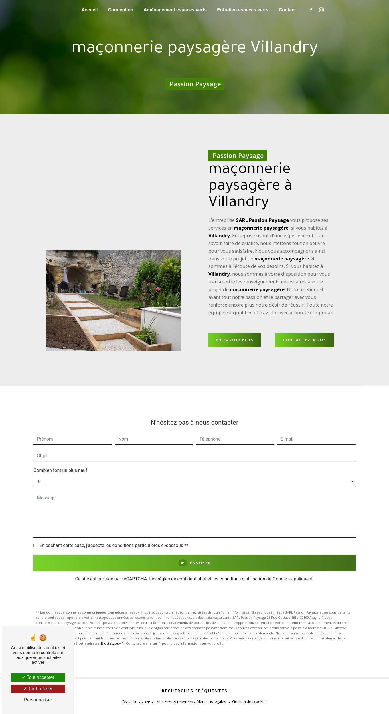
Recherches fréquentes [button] (195, 691)
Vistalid (131, 701)
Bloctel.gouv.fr (112, 637)
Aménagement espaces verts (175, 9)
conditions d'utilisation (242, 573)
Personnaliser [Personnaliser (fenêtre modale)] (38, 699)
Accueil (90, 9)
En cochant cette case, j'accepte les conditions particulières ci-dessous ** (113, 539)
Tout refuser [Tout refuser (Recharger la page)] (38, 688)
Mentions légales (211, 701)
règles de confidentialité (182, 573)
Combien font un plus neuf (60, 464)
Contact (287, 9)
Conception (120, 9)
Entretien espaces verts (242, 9)
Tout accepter (38, 677)
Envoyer (200, 557)
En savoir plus (235, 340)
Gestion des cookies (250, 701)
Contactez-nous (304, 340)
